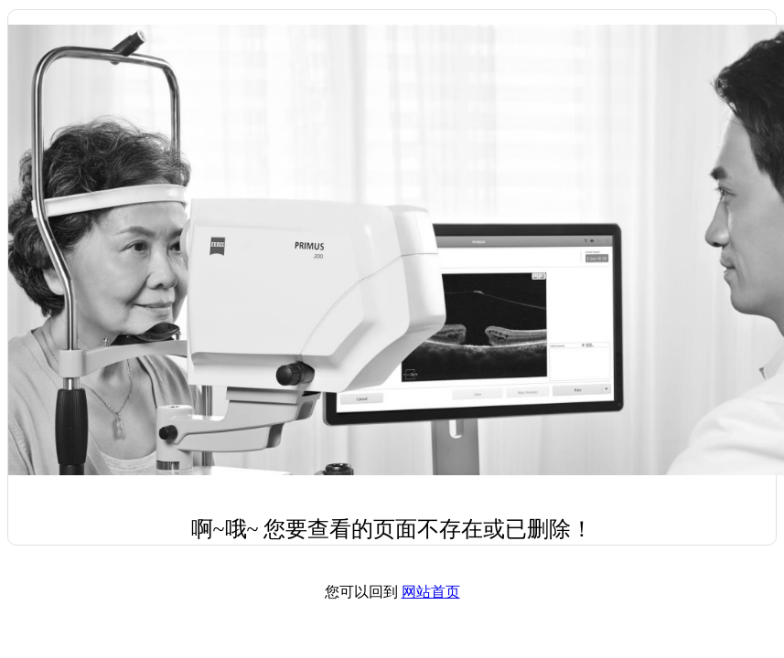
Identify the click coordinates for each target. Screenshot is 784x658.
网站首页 (431, 592)
